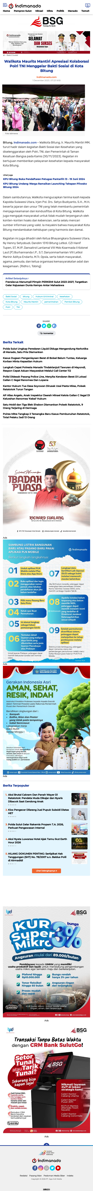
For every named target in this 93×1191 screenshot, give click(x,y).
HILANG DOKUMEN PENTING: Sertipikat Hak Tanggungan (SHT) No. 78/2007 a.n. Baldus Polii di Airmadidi (37, 857)
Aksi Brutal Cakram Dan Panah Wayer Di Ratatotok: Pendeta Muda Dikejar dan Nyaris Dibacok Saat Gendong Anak (35, 798)
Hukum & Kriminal (44, 296)
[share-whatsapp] (49, 326)
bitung (26, 296)
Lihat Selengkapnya (46, 871)
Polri (8, 307)
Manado (73, 10)
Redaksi (23, 1175)
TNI (18, 307)
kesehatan (65, 296)
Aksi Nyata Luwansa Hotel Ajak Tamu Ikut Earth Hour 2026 (37, 841)
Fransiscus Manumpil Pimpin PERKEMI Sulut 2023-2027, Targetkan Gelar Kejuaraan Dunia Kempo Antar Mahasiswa (46, 283)
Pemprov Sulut (23, 10)
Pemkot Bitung (72, 302)
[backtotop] (46, 1146)
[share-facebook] (39, 326)
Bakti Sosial (11, 296)
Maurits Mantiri (31, 302)
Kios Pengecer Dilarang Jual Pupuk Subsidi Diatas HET (38, 811)
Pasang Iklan (35, 1175)
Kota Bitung (11, 302)
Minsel (39, 10)
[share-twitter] (44, 326)
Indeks (70, 1175)
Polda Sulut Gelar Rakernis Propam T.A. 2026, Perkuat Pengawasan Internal (36, 826)
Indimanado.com (25, 142)
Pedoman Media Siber (54, 1175)
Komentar (46, 333)
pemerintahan (51, 302)
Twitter (54, 1169)
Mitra (50, 10)
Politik (60, 10)
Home (6, 10)
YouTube (60, 1169)
